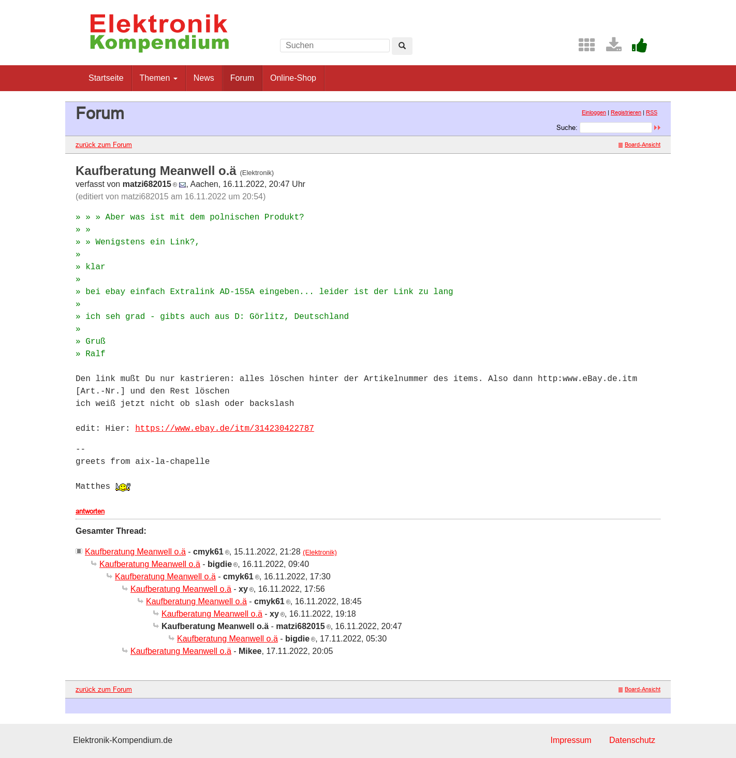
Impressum (570, 740)
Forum (242, 78)
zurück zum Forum (104, 144)
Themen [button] (159, 78)
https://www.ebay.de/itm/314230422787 (224, 428)
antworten (90, 511)
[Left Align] (402, 46)
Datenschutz (632, 740)
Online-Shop (293, 78)
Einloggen (594, 112)
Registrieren (626, 112)
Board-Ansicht (639, 144)
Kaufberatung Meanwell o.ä (135, 551)
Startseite (106, 78)
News (204, 78)
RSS (651, 112)
